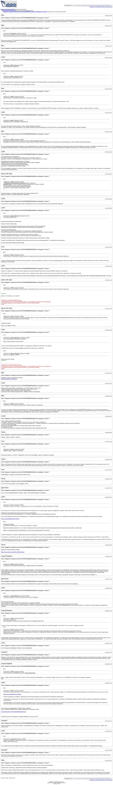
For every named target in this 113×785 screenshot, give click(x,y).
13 (88, 5)
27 (109, 5)
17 (94, 5)
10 (84, 5)
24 (105, 5)
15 (91, 5)
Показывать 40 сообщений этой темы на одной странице (101, 6)
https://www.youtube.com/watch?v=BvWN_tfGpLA (12, 552)
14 (90, 5)
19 (97, 5)
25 (106, 5)
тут (24, 127)
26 (108, 5)
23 (103, 5)
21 (100, 5)
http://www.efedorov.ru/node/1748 (9, 378)
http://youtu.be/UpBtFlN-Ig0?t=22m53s (10, 518)
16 (93, 5)
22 (102, 5)
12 (87, 5)
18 (96, 5)
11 (85, 5)
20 (99, 5)
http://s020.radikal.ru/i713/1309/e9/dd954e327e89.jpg (13, 711)
